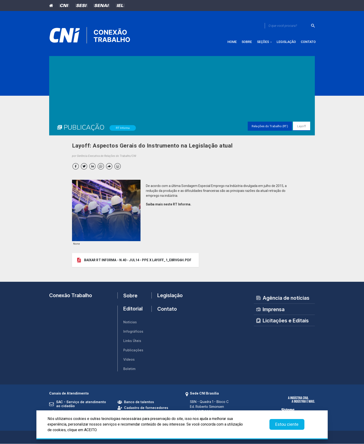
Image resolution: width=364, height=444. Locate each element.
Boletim (129, 369)
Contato (167, 309)
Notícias (130, 322)
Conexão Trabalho (70, 295)
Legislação (168, 295)
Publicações (133, 350)
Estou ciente (287, 424)
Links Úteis (132, 341)
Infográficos (133, 332)
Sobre (130, 295)
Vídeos (129, 360)
